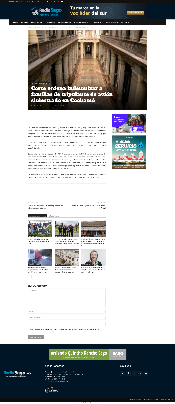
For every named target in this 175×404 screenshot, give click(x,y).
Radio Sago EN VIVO (33, 1)
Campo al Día (112, 22)
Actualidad (36, 27)
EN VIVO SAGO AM (167, 400)
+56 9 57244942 (59, 379)
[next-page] (32, 276)
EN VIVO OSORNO (136, 400)
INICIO (15, 22)
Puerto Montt (37, 22)
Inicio (29, 27)
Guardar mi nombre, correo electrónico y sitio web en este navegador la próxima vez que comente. (64, 329)
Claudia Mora (38, 106)
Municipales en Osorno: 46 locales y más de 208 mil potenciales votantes (45, 207)
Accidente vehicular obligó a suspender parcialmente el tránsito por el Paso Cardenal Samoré (39, 270)
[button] (44, 1)
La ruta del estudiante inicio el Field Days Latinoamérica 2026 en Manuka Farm (39, 241)
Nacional (51, 22)
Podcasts (98, 22)
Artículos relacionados (37, 216)
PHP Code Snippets (78, 403)
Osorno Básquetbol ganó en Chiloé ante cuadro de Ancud (88, 207)
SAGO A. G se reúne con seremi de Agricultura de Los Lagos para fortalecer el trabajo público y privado (67, 241)
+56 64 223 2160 (58, 376)
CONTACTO (126, 22)
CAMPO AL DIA (33, 236)
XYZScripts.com (97, 403)
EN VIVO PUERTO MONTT (151, 400)
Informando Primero (44, 83)
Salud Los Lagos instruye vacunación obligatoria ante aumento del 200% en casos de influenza (93, 270)
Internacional (64, 22)
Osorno (24, 22)
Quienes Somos (81, 22)
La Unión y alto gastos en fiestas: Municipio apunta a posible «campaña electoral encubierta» (65, 270)
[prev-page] (29, 276)
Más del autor (54, 216)
